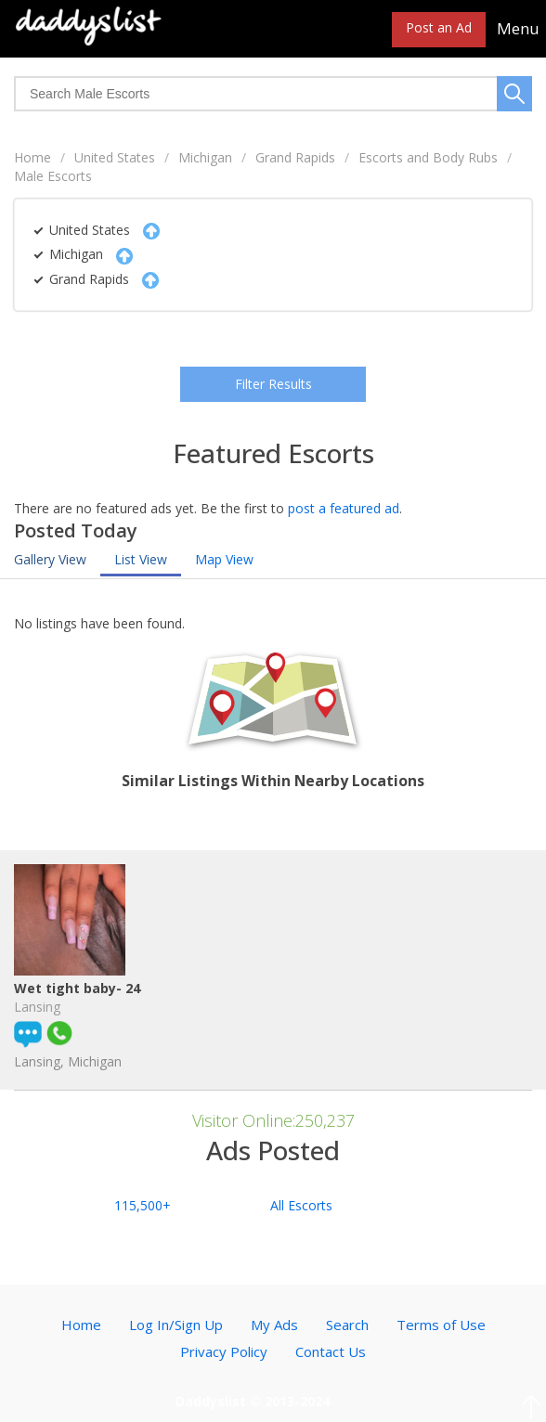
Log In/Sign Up (176, 1324)
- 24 (146, 1008)
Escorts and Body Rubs (428, 157)
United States (114, 157)
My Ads (274, 1324)
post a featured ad (343, 508)
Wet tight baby (81, 1008)
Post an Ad (439, 27)
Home (32, 157)
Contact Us (330, 1351)
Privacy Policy (223, 1351)
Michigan (205, 157)
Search (347, 1324)
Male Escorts (53, 176)
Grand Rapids (295, 157)
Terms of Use (441, 1324)
